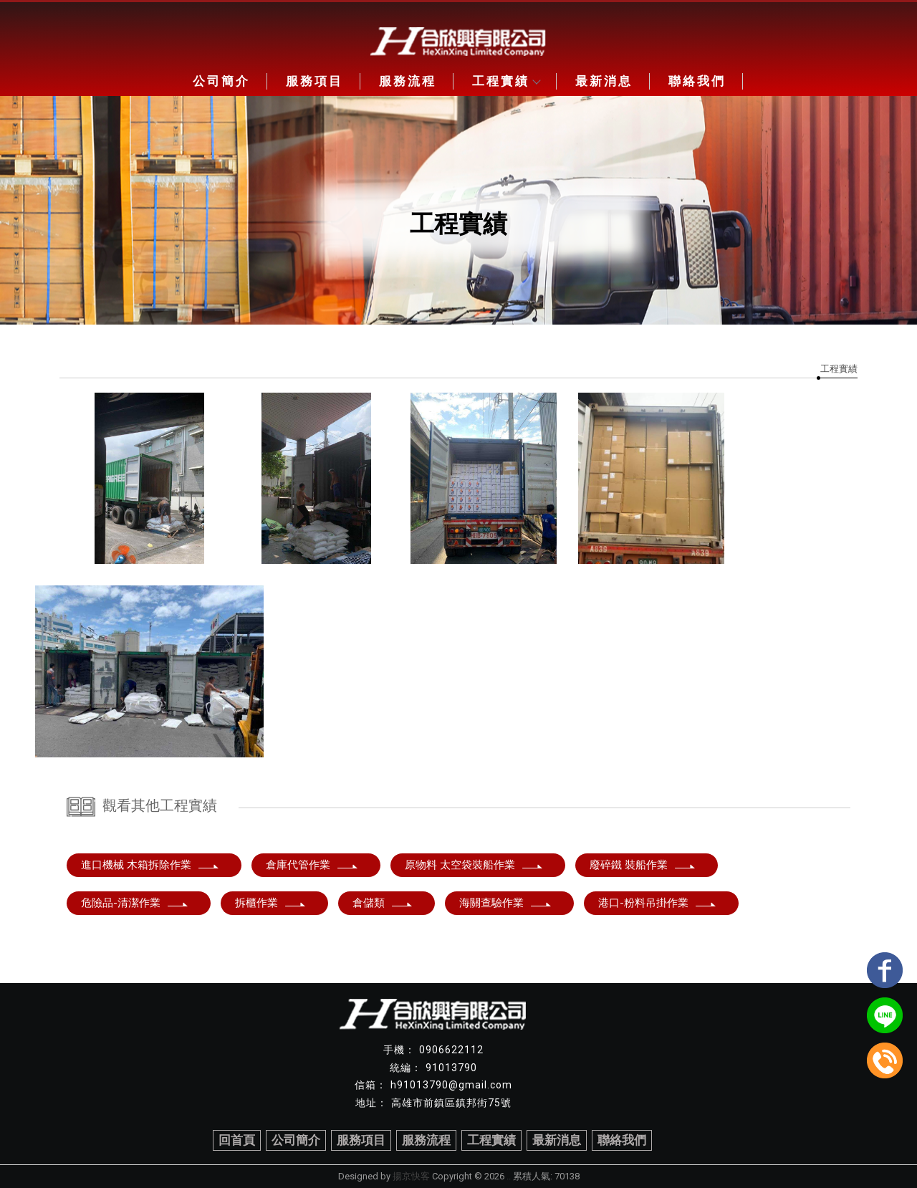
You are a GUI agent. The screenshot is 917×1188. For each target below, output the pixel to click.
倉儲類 (382, 902)
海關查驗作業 (505, 902)
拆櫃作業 (271, 902)
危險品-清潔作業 (135, 902)
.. (508, 1176)
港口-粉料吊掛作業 (657, 902)
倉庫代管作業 (312, 864)
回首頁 (237, 1140)
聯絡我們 (697, 81)
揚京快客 (411, 1176)
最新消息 (604, 81)
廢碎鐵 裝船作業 (643, 864)
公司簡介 (221, 81)
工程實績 (505, 81)
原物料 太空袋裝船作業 (474, 864)
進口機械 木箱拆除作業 (150, 864)
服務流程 (407, 81)
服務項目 (314, 81)
